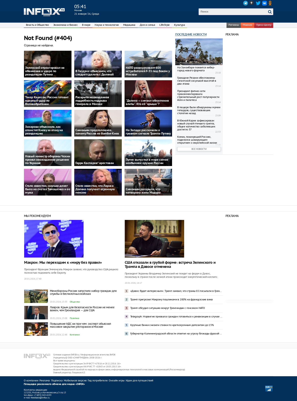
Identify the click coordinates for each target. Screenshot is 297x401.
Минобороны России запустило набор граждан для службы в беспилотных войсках (83, 292)
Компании (75, 334)
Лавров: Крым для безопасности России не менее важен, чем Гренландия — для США (82, 309)
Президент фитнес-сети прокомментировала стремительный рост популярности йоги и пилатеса (198, 95)
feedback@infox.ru (40, 397)
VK (264, 3)
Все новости (199, 149)
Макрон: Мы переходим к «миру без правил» (63, 263)
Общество (75, 301)
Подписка (57, 380)
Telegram (245, 3)
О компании (31, 380)
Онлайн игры (116, 380)
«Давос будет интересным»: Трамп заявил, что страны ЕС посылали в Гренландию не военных (176, 290)
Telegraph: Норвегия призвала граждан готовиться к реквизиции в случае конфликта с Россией (176, 316)
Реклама (44, 380)
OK (270, 3)
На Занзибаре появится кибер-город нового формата (196, 69)
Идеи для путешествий (139, 380)
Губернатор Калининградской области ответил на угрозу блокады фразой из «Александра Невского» (176, 333)
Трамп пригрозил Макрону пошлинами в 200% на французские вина (171, 299)
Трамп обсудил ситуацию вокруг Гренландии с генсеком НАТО (167, 307)
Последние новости (191, 34)
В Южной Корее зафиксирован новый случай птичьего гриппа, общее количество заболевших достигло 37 (196, 125)
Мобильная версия (75, 380)
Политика (74, 318)
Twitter (258, 3)
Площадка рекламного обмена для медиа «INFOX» (54, 384)
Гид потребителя (98, 380)
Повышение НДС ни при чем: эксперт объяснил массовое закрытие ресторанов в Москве (80, 325)
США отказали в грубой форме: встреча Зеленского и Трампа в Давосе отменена (170, 265)
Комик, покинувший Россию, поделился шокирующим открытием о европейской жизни (197, 139)
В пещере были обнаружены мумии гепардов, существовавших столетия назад (198, 110)
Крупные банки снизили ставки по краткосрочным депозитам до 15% (172, 325)
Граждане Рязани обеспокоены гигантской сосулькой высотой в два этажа (196, 80)
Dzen (251, 3)
